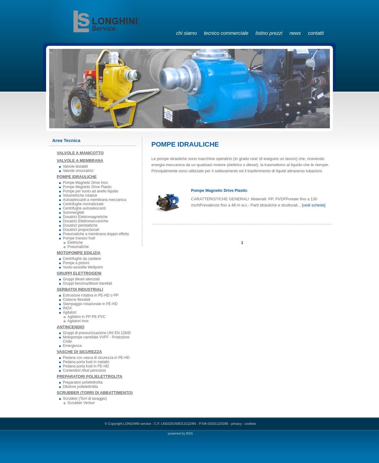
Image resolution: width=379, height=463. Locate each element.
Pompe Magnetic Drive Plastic (87, 187)
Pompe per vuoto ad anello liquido (90, 191)
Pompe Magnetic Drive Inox (85, 182)
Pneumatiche (78, 247)
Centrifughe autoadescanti (84, 208)
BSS (189, 433)
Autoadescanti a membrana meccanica (94, 200)
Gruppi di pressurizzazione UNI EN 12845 (97, 333)
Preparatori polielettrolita (83, 382)
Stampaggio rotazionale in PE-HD (90, 304)
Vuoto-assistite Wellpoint (83, 267)
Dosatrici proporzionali (81, 230)
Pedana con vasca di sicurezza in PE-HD (96, 357)
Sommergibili (73, 212)
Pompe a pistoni (76, 263)
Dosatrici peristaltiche (80, 225)
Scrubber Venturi (81, 403)
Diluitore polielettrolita (80, 387)
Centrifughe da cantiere (82, 259)
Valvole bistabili (75, 166)
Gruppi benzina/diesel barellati (87, 283)
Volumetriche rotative (80, 195)
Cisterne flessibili (76, 299)
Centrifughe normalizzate (83, 204)
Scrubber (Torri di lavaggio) (85, 398)
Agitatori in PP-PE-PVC (86, 317)
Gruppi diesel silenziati (81, 279)
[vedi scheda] (313, 205)
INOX (67, 308)
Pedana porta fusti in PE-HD (86, 366)
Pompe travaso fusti (79, 238)
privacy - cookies (243, 423)
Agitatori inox (77, 321)
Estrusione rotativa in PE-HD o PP (90, 295)
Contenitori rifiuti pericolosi (84, 370)
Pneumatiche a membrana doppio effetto (96, 234)
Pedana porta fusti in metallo (86, 362)
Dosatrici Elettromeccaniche (85, 221)
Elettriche (75, 242)
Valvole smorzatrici (78, 171)
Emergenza (72, 346)
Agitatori (69, 312)
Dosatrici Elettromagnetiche (85, 217)
